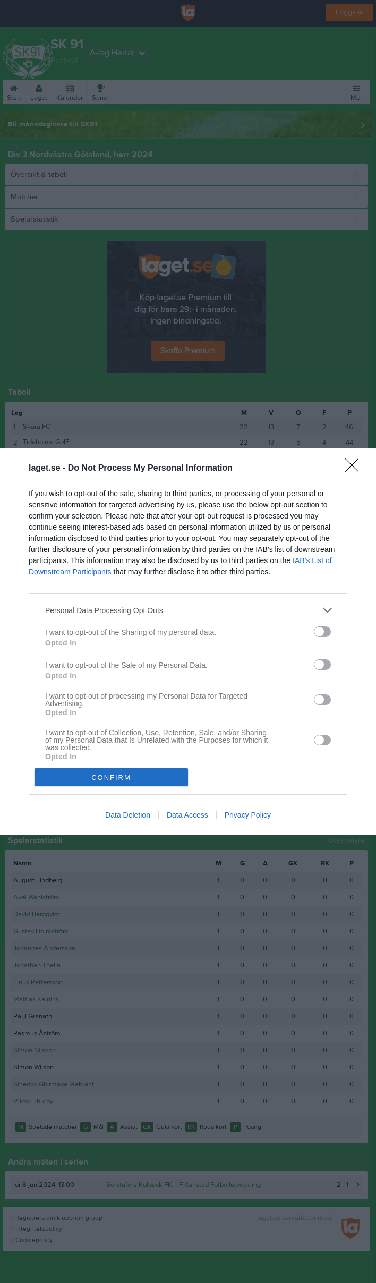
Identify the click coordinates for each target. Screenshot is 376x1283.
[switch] (322, 631)
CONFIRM (111, 777)
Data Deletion (127, 815)
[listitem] (188, 610)
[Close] (355, 468)
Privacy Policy (248, 815)
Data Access (187, 815)
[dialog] (188, 641)
